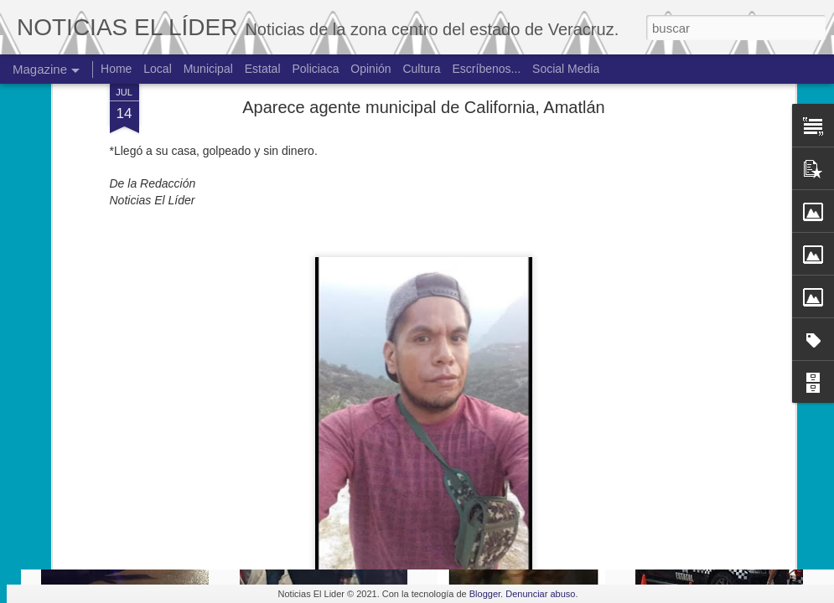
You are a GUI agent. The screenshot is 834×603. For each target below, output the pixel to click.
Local (157, 68)
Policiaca (315, 68)
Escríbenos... (487, 68)
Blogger (484, 594)
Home (116, 68)
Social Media (565, 68)
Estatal (263, 68)
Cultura (421, 68)
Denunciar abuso (540, 594)
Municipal (208, 68)
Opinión (370, 68)
